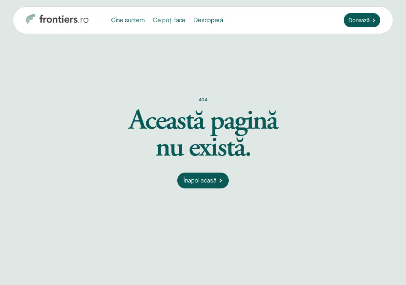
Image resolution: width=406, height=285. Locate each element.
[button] (128, 20)
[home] (57, 20)
